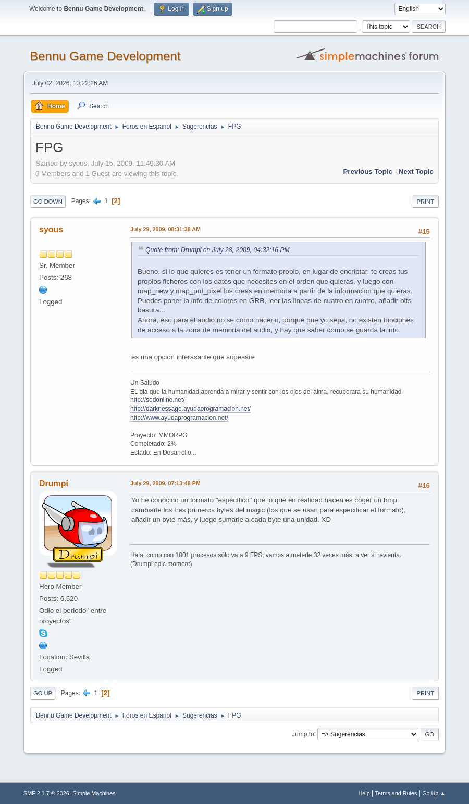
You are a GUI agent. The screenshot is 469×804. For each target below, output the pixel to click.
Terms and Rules (396, 793)
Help (364, 793)
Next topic (416, 171)
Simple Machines (93, 793)
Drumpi (53, 483)
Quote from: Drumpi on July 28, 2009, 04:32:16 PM (217, 250)
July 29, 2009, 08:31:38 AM (165, 229)
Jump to (303, 733)
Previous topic (367, 171)
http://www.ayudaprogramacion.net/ (179, 417)
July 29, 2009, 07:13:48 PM (165, 483)
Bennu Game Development (105, 56)
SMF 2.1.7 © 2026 (46, 793)
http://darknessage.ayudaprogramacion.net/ (190, 408)
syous (51, 229)
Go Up (42, 693)
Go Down (48, 201)
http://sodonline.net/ (157, 400)
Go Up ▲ (434, 793)
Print (425, 201)
